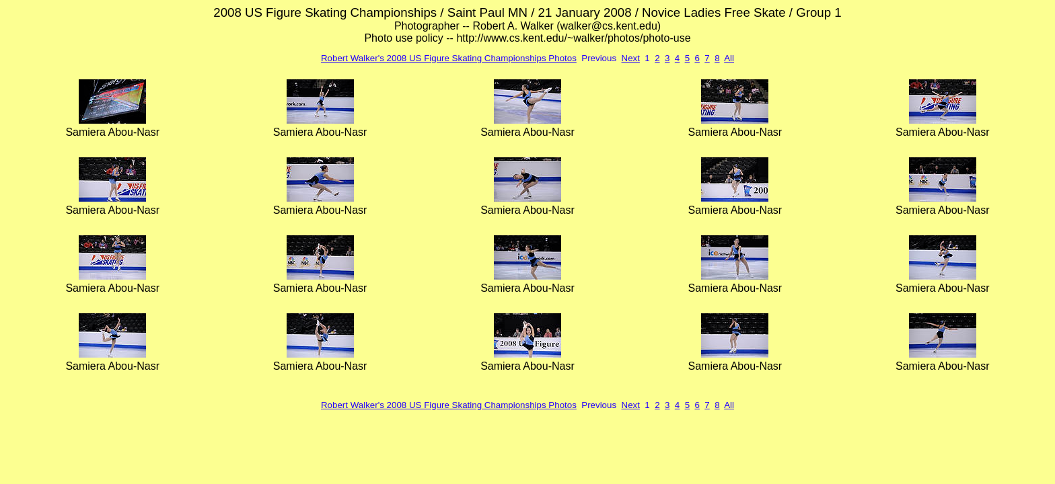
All (729, 58)
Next (631, 58)
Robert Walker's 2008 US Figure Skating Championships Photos (449, 58)
